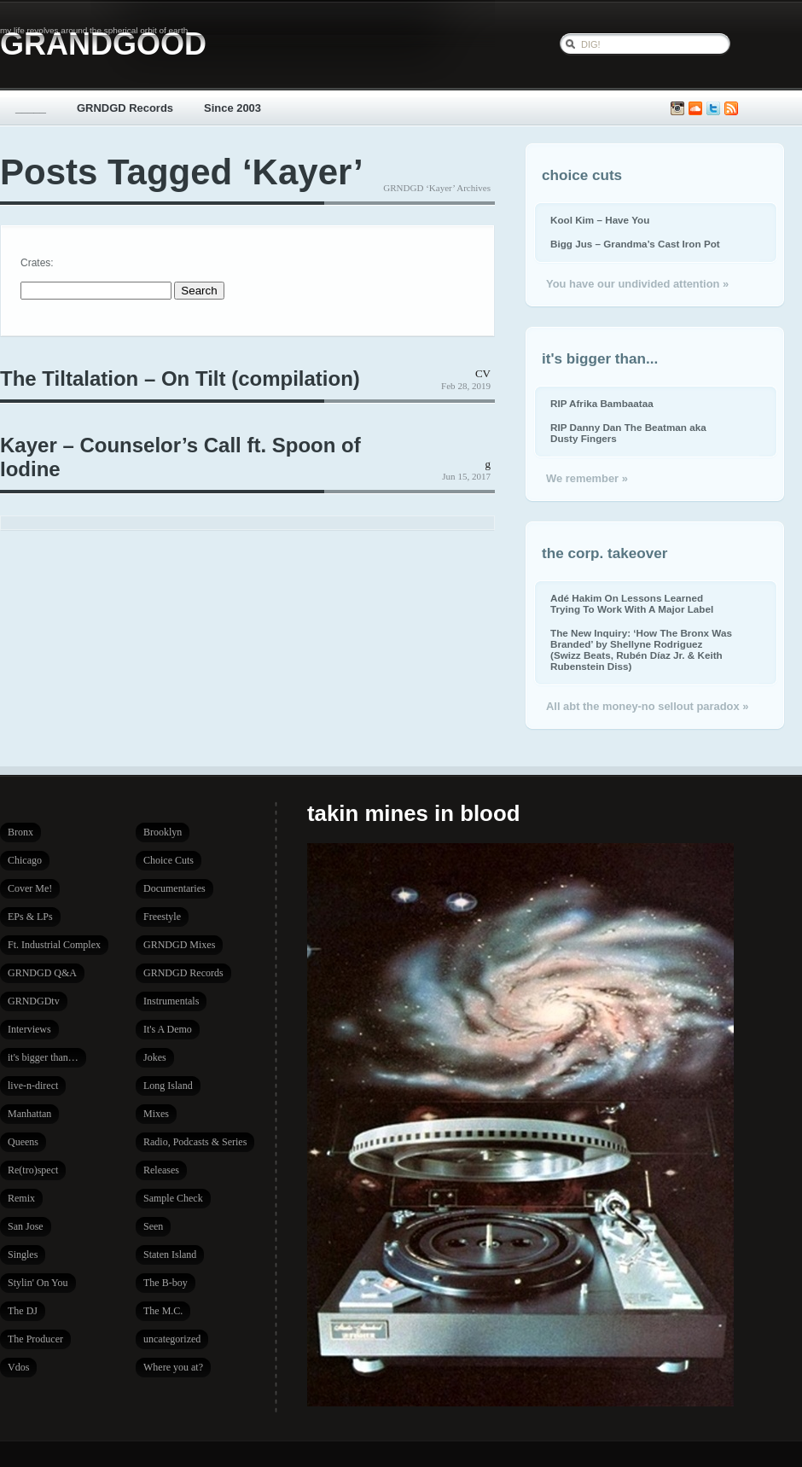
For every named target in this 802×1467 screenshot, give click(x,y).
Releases (161, 1170)
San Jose (26, 1226)
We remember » (587, 478)
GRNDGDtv (34, 1001)
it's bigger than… (43, 1057)
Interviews (29, 1029)
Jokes (154, 1057)
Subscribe (731, 109)
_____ (30, 108)
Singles (23, 1254)
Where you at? (173, 1367)
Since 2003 (232, 108)
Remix (21, 1198)
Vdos (18, 1367)
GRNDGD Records (125, 108)
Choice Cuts (168, 860)
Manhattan (29, 1114)
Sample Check (173, 1198)
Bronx (20, 832)
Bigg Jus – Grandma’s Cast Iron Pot (635, 243)
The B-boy (165, 1283)
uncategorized (171, 1339)
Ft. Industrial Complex (54, 945)
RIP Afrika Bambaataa (602, 403)
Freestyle (162, 917)
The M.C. (163, 1311)
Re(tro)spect (33, 1170)
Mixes (156, 1114)
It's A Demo (167, 1029)
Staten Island (169, 1254)
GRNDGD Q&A (42, 973)
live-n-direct (33, 1086)
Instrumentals (171, 1001)
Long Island (168, 1086)
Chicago (25, 860)
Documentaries (174, 888)
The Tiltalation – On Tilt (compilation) (180, 378)
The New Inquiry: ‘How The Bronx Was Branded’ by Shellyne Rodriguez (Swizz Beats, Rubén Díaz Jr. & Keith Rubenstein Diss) (641, 649)
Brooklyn (162, 832)
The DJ (23, 1311)
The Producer (35, 1339)
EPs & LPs (30, 917)
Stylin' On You (38, 1283)
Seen (153, 1226)
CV (483, 373)
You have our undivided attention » (637, 283)
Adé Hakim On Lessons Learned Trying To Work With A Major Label (631, 603)
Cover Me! (30, 888)
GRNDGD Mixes (179, 945)
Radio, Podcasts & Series (195, 1142)
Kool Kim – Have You (599, 219)
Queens (23, 1142)
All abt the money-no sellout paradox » (647, 706)
